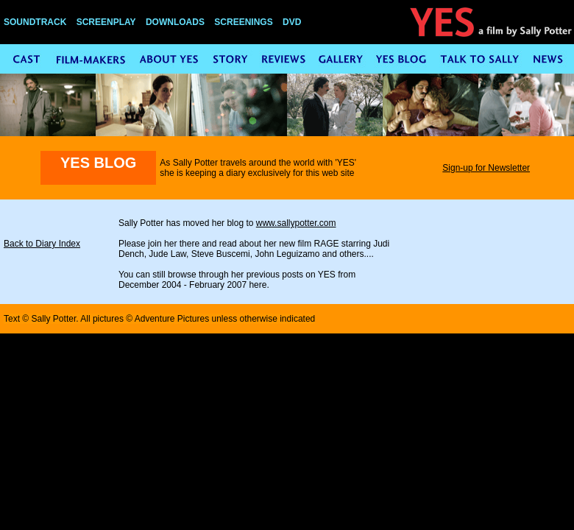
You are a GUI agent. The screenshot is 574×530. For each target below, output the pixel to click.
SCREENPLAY (106, 22)
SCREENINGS (243, 22)
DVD (292, 22)
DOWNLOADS (175, 22)
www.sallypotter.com (296, 223)
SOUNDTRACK (35, 22)
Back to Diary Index (42, 244)
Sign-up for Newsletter (486, 168)
